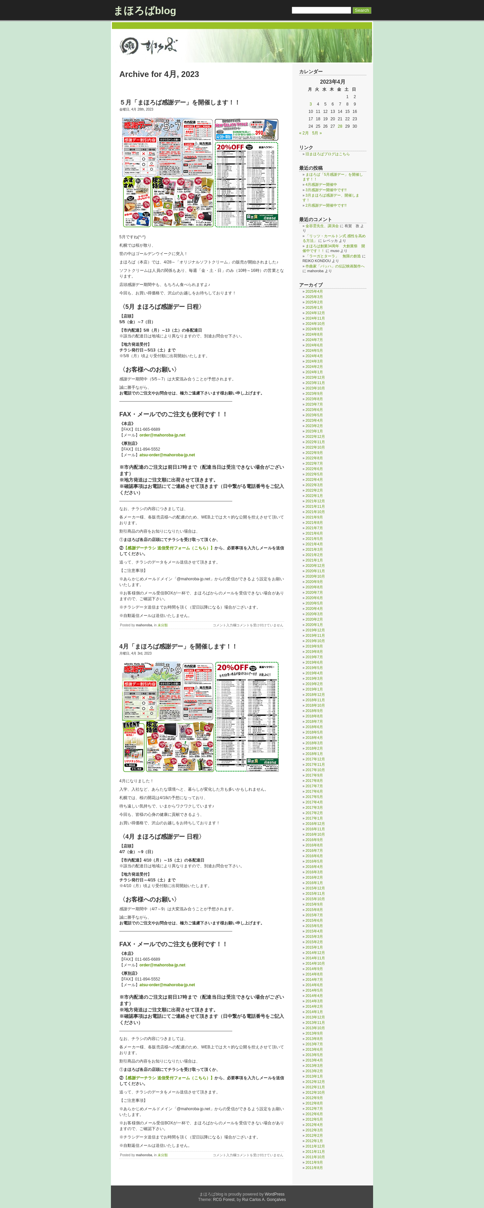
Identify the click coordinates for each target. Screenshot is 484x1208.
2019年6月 (314, 662)
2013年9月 (314, 1033)
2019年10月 (315, 641)
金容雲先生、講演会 (322, 226)
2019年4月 (314, 673)
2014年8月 (314, 974)
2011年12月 (315, 1146)
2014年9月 (314, 969)
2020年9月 (314, 582)
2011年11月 (315, 1152)
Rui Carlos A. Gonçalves (264, 1199)
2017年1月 (314, 818)
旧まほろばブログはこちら (328, 154)
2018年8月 (314, 716)
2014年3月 (314, 1001)
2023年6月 (314, 410)
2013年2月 (314, 1071)
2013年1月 (314, 1076)
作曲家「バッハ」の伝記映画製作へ (335, 266)
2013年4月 (314, 1060)
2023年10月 (315, 388)
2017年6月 (314, 791)
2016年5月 (314, 861)
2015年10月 (315, 899)
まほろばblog (144, 10)
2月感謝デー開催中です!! (326, 205)
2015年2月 (314, 942)
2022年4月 (314, 479)
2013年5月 (314, 1055)
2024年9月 (314, 329)
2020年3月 (314, 614)
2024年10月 (315, 324)
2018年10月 (315, 705)
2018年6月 (314, 727)
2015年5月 (314, 926)
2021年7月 (314, 528)
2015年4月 (314, 931)
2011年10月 (315, 1157)
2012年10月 (315, 1092)
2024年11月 (315, 318)
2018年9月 (314, 711)
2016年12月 (315, 824)
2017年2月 (314, 813)
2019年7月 (314, 657)
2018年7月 (314, 721)
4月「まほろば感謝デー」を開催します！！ (178, 646)
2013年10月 (315, 1028)
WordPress (274, 1194)
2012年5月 (314, 1119)
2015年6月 (314, 920)
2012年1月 (314, 1141)
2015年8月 (314, 910)
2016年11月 (315, 829)
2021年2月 (314, 555)
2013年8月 (314, 1039)
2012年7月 (314, 1109)
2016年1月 (314, 883)
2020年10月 (315, 576)
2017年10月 (315, 770)
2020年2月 (314, 619)
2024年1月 (314, 372)
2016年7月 (314, 850)
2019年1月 (314, 689)
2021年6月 (314, 533)
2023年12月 (315, 377)
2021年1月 (314, 560)
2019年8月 (314, 652)
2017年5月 (314, 797)
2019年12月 (315, 630)
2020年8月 (314, 587)
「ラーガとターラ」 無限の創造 (333, 256)
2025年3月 (314, 297)
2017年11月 (315, 764)
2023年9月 (314, 393)
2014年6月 (314, 985)
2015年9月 (314, 904)
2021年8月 (314, 522)
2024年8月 (314, 334)
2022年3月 (314, 485)
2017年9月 (314, 775)
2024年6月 (314, 345)
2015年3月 (314, 936)
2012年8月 (314, 1103)
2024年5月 (314, 350)
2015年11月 (315, 893)
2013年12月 (315, 1017)
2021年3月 (314, 549)
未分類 (163, 625)
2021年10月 (315, 512)
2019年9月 (314, 646)
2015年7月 (314, 915)
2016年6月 (314, 856)
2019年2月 (314, 684)
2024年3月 (314, 361)
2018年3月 (314, 743)
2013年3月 (314, 1066)
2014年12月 (315, 953)
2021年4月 (314, 544)
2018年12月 (315, 695)
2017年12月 (315, 759)
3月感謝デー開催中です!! (326, 190)
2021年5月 (314, 539)
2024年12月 (315, 313)
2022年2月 (314, 490)
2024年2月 (314, 367)
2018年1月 (314, 754)
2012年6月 (314, 1114)
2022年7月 (314, 463)
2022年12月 (315, 436)
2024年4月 (314, 356)
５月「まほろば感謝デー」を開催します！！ (179, 102)
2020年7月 (314, 592)
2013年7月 (314, 1044)
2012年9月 (314, 1098)
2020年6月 (314, 598)
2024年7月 (314, 340)
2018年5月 (314, 732)
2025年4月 (314, 291)
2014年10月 (315, 963)
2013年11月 (315, 1022)
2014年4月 (314, 996)
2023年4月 (314, 420)
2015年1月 (314, 947)
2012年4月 (314, 1125)
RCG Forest (224, 1199)
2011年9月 (314, 1162)
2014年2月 (314, 1006)
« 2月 (304, 133)
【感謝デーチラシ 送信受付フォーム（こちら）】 (168, 548)
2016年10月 (315, 834)
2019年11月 (315, 635)
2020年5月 (314, 603)
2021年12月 (315, 501)
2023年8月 (314, 399)
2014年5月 (314, 990)
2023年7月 (314, 404)
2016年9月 (314, 840)
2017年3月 (314, 807)
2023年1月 (314, 431)
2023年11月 (315, 383)
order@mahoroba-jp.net (162, 435)
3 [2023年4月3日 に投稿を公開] (311, 104)
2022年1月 (314, 496)
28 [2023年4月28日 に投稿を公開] (340, 126)
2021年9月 (314, 517)
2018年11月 (315, 700)
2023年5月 (314, 415)
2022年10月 (315, 447)
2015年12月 (315, 888)
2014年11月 (315, 958)
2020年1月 (314, 625)
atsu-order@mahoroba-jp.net (167, 455)
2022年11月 (315, 442)
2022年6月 (314, 469)
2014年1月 (314, 1012)
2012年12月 (315, 1082)
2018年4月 (314, 738)
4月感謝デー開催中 (321, 184)
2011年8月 (314, 1168)
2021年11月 (315, 506)
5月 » (317, 133)
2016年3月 (314, 872)
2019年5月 (314, 668)
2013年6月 (314, 1049)
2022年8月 (314, 458)
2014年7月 (314, 979)
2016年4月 (314, 867)
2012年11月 (315, 1087)
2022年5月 (314, 474)
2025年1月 (314, 307)
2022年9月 (314, 453)
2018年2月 (314, 748)
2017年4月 (314, 802)
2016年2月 (314, 877)
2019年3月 (314, 678)
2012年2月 (314, 1135)
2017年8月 (314, 781)
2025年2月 (314, 302)
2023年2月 (314, 426)
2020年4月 (314, 609)
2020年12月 (315, 566)
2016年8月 (314, 845)
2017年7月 (314, 786)
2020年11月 (315, 571)
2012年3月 (314, 1130)
